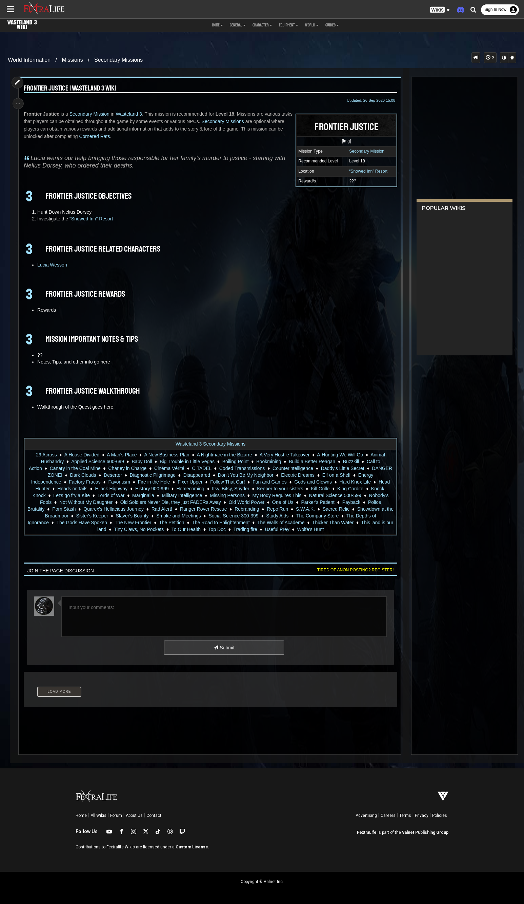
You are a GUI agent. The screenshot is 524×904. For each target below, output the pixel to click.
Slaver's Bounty (136, 515)
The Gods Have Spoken (85, 522)
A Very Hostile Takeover (284, 454)
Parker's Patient (317, 502)
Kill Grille (320, 488)
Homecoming (190, 488)
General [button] (238, 25)
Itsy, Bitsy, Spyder (230, 488)
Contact (153, 815)
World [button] (312, 25)
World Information (29, 59)
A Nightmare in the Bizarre (224, 454)
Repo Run (281, 509)
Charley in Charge (127, 468)
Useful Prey (281, 529)
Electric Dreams (298, 475)
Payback (351, 502)
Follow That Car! (227, 482)
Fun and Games (269, 482)
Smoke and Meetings (182, 515)
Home (81, 815)
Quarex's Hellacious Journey (117, 509)
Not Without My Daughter (85, 502)
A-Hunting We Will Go (340, 454)
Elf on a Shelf (336, 475)
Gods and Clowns (313, 482)
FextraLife (367, 832)
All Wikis (98, 815)
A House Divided (81, 454)
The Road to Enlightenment (225, 522)
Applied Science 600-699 (97, 461)
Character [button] (262, 25)
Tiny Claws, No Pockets (142, 529)
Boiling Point (235, 461)
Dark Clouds (83, 475)
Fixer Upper (190, 482)
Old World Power (246, 502)
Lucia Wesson (53, 265)
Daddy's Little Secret (342, 468)
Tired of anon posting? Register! (353, 570)
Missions (72, 59)
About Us (134, 815)
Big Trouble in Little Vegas (187, 461)
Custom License (192, 847)
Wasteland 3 (130, 114)
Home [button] (217, 25)
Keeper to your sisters (280, 488)
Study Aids (281, 515)
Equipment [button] (288, 25)
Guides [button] (332, 25)
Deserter (113, 475)
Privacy (421, 815)
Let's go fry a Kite (71, 495)
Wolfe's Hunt (314, 529)
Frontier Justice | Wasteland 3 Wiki (71, 88)
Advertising (366, 815)
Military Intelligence (182, 495)
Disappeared (196, 475)
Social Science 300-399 (237, 515)
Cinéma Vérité (169, 468)
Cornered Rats (111, 136)
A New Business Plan (166, 454)
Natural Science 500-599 (335, 495)
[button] (439, 10)
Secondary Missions (118, 59)
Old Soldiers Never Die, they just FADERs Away (170, 502)
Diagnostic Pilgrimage (152, 475)
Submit (224, 647)
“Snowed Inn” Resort (366, 171)
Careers (388, 815)
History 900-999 (151, 488)
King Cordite (350, 488)
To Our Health (189, 529)
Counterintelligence (292, 468)
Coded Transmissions (242, 468)
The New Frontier (137, 522)
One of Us (282, 502)
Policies (439, 815)
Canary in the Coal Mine (74, 468)
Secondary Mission (365, 151)
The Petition (175, 522)
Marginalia (143, 495)
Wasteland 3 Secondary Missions (210, 444)
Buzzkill (351, 461)
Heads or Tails (72, 488)
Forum (116, 815)
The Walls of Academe (284, 522)
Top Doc (220, 529)
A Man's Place (122, 454)
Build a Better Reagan (312, 461)
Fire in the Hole (154, 482)
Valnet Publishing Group (425, 832)
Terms (405, 815)
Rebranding (250, 509)
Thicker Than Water (336, 522)
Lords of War (110, 495)
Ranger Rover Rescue (207, 509)
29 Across (46, 454)
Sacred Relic (339, 509)
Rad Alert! (165, 509)
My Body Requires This (276, 495)
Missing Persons (227, 495)
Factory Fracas (84, 482)
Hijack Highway (111, 488)
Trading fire (249, 529)
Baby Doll (142, 461)
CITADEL (201, 468)
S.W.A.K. (309, 509)
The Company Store (321, 515)
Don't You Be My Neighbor (245, 475)
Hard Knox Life (355, 482)
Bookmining (268, 461)
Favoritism (119, 482)
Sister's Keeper (96, 515)
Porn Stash (67, 509)
